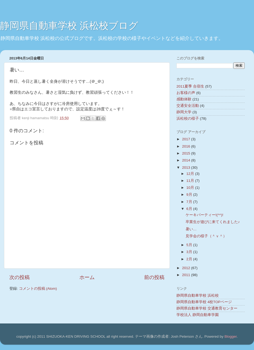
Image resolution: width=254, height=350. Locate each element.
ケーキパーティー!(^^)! (204, 215)
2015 (186, 153)
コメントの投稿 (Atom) (38, 289)
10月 (190, 188)
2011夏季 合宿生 (190, 86)
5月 (189, 245)
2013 (186, 167)
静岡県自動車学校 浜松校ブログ (69, 25)
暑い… (191, 229)
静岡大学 (183, 112)
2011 (186, 275)
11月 (190, 181)
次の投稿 (19, 277)
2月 (189, 259)
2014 (186, 160)
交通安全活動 (187, 106)
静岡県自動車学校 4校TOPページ (204, 302)
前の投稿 (154, 277)
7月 (189, 202)
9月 (189, 195)
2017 (186, 139)
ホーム (87, 277)
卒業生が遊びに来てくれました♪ (213, 222)
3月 (189, 252)
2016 (186, 146)
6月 (189, 209)
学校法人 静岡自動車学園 (197, 315)
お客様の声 (185, 93)
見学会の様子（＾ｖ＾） (206, 236)
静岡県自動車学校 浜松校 (197, 295)
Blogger (230, 336)
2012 (186, 268)
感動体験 (183, 99)
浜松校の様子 (187, 118)
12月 (190, 174)
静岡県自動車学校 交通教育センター (206, 308)
